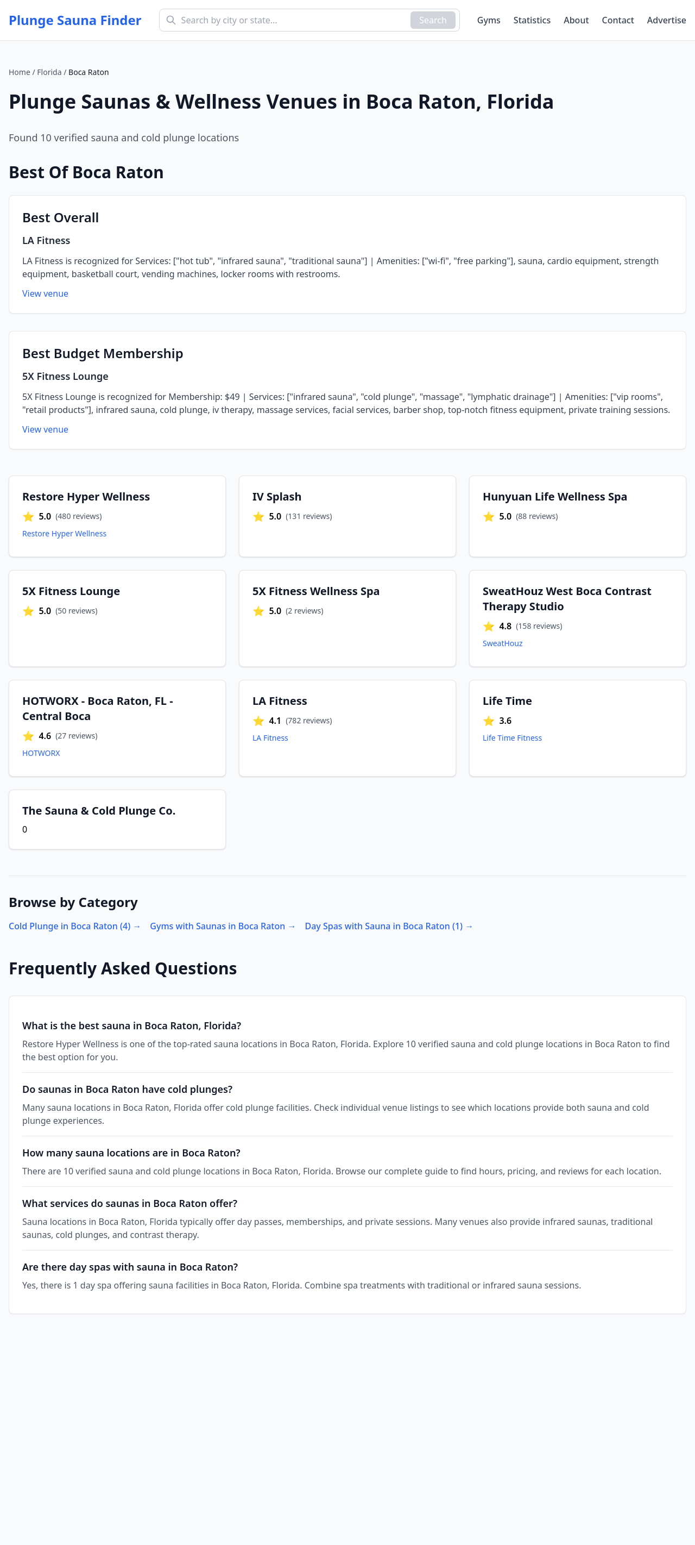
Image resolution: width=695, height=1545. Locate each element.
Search (433, 20)
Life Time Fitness (512, 738)
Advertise (666, 20)
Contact (618, 20)
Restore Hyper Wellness (64, 533)
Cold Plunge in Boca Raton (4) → (75, 926)
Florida (49, 72)
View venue (45, 293)
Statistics (532, 20)
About (576, 20)
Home (19, 72)
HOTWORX (41, 753)
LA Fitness (46, 240)
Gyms (489, 20)
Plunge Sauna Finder (75, 20)
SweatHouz (503, 643)
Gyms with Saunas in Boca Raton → (223, 926)
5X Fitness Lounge (65, 376)
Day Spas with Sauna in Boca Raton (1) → (389, 926)
